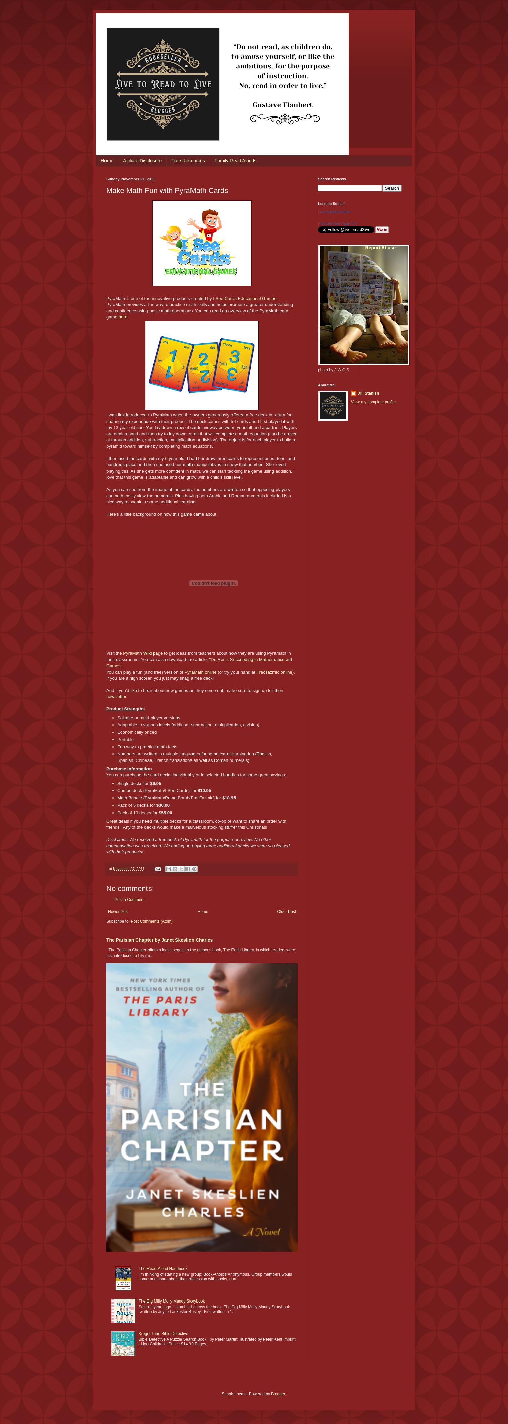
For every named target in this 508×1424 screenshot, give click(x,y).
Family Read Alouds (236, 160)
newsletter (116, 696)
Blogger (278, 1394)
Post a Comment (129, 899)
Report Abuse (380, 247)
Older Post (286, 911)
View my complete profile (373, 402)
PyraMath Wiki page (143, 653)
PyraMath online (200, 672)
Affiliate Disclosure (142, 160)
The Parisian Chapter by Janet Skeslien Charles (159, 940)
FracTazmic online (274, 672)
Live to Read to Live (334, 212)
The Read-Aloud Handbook (163, 1268)
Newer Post (118, 911)
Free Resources (188, 160)
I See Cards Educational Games (244, 298)
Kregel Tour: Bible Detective (163, 1333)
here (123, 317)
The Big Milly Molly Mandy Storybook (172, 1301)
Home (107, 160)
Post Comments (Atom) (152, 921)
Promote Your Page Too (337, 223)
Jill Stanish (368, 393)
